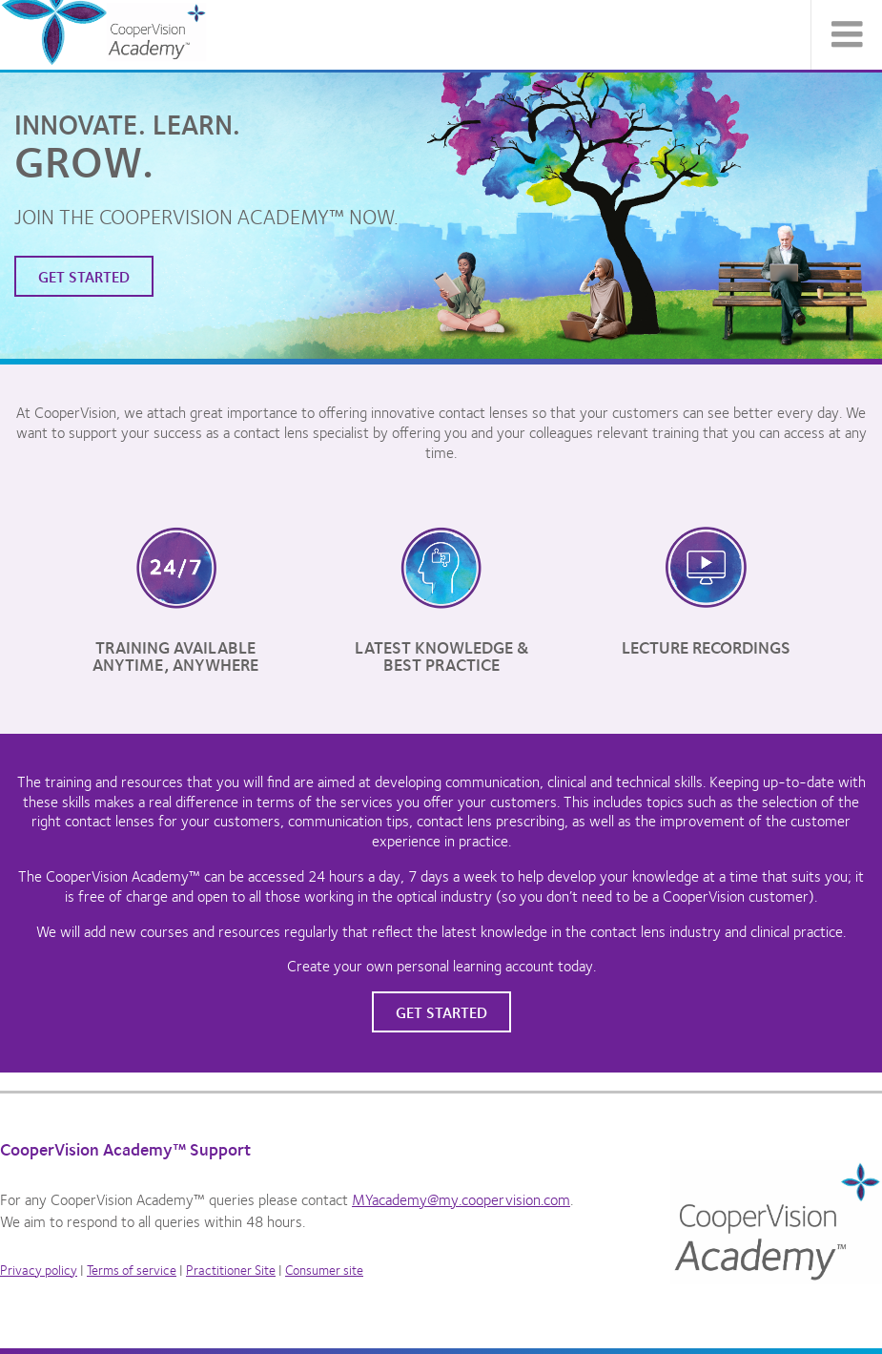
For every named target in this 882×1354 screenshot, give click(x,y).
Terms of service (131, 1269)
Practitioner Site (231, 1269)
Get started (84, 276)
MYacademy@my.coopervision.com (461, 1199)
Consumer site (324, 1269)
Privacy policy (38, 1269)
